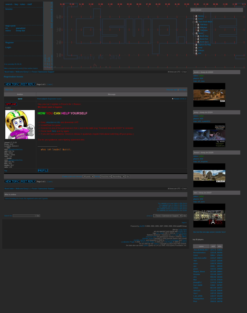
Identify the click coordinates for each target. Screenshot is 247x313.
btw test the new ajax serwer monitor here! (209, 232)
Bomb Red (204, 39)
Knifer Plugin (168, 242)
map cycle (10, 26)
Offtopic (201, 50)
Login (8, 47)
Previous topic (172, 90)
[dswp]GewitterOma (15, 149)
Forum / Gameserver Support (43, 72)
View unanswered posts (13, 68)
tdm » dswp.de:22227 (203, 193)
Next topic (182, 90)
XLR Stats (174, 235)
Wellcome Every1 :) (23, 72)
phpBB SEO (182, 231)
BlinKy (184, 237)
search (8, 4)
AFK (199, 53)
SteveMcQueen (181, 233)
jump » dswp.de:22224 (203, 112)
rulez (22, 4)
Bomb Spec (204, 42)
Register (9, 42)
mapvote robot (151, 237)
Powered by (135, 226)
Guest (200, 19)
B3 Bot (184, 235)
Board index (9, 72)
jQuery (145, 245)
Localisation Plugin (127, 242)
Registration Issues (13, 76)
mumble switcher (140, 240)
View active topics (31, 68)
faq (16, 4)
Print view (9, 90)
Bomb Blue (204, 36)
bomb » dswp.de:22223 (203, 72)
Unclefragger (174, 240)
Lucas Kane (182, 230)
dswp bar (20, 30)
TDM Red (203, 27)
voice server (196, 10)
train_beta (159, 233)
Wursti (184, 240)
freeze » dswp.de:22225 (203, 152)
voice (8, 30)
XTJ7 (166, 240)
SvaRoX (184, 242)
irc (6, 28)
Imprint (184, 223)
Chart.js (156, 244)
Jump (200, 47)
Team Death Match (205, 22)
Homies (201, 16)
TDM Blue (203, 25)
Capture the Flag (204, 45)
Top (5, 171)
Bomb (200, 33)
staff (29, 4)
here (54, 131)
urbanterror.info (53, 122)
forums (8, 9)
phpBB (142, 226)
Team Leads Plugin (147, 242)
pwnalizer (20, 28)
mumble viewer (147, 238)
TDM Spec (204, 30)
